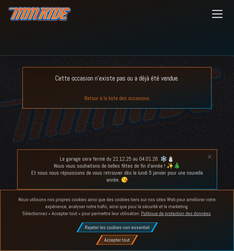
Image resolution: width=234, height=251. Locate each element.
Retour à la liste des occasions (117, 98)
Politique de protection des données (176, 213)
